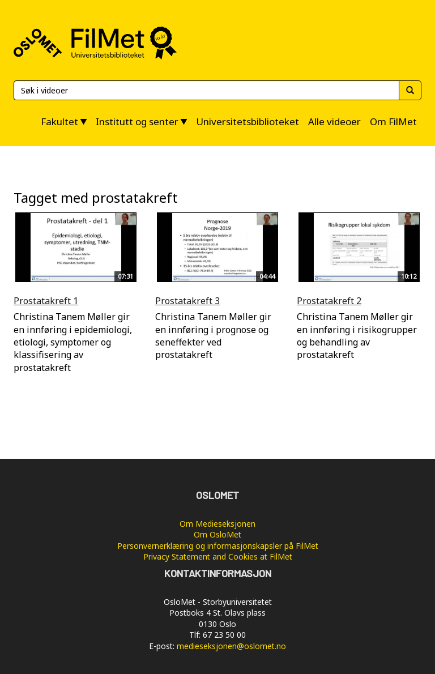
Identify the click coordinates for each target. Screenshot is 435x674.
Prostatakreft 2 (329, 301)
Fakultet (59, 121)
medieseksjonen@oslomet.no (231, 646)
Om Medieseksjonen (217, 523)
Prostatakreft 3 (187, 301)
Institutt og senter (137, 121)
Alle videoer (334, 121)
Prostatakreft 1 (46, 301)
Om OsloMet (217, 534)
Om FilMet (393, 121)
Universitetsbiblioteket (247, 121)
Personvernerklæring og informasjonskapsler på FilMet (217, 545)
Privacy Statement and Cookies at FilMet (217, 556)
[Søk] (206, 90)
